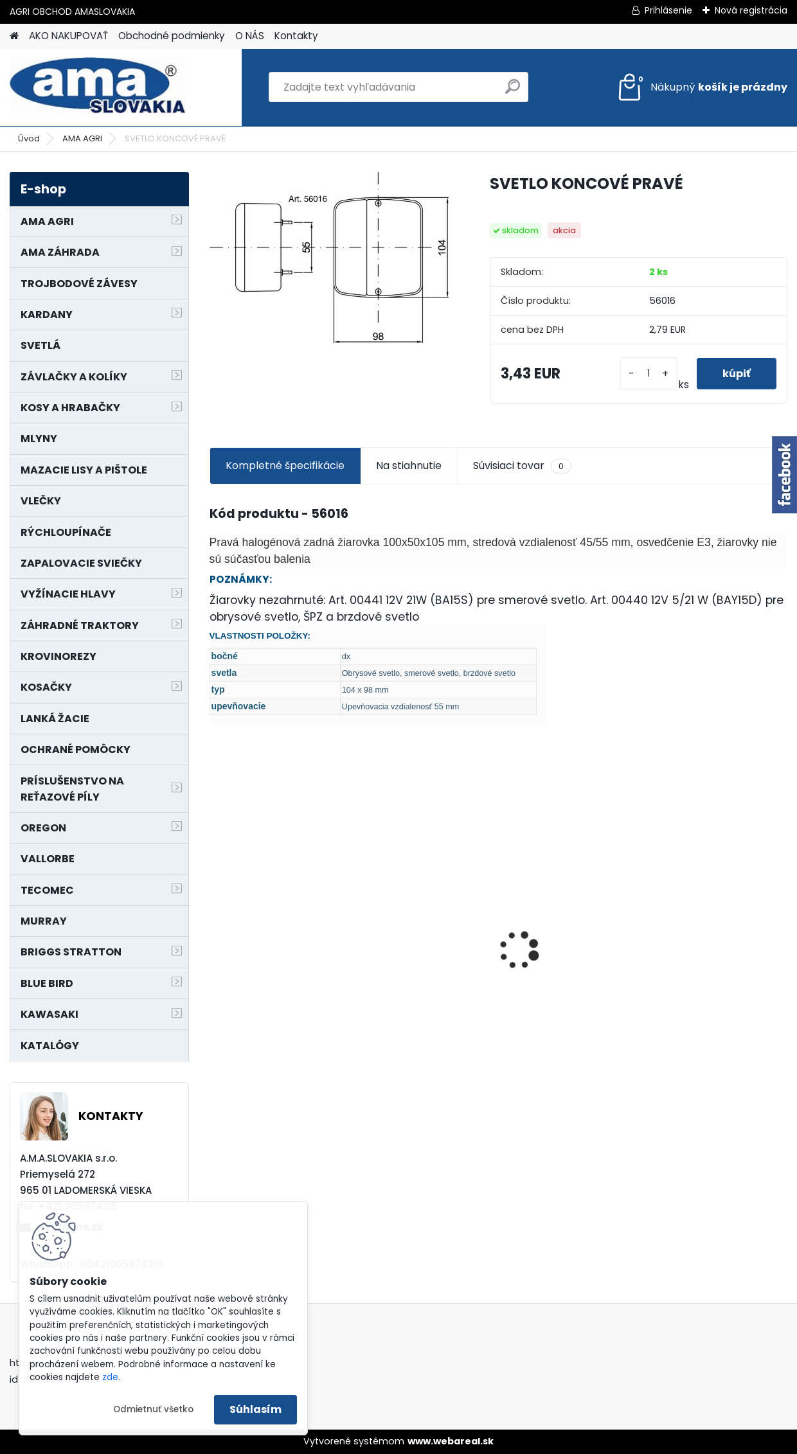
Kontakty (296, 35)
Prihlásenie (668, 10)
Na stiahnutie (409, 465)
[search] (512, 91)
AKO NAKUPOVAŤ (68, 35)
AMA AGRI (82, 138)
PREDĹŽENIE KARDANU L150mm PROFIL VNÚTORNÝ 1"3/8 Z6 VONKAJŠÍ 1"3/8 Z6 (416, 906)
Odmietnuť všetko (153, 1409)
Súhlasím (255, 1409)
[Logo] (98, 87)
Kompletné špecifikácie (285, 465)
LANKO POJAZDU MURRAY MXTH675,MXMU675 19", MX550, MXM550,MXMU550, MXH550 (716, 938)
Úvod (29, 138)
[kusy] (648, 373)
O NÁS (249, 35)
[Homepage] (14, 36)
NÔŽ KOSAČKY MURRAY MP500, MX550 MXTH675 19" (274, 867)
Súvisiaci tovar (522, 466)
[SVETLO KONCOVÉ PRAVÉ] (329, 257)
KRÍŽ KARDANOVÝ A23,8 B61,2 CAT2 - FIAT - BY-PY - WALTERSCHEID (569, 860)
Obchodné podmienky (171, 35)
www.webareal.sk (450, 1441)
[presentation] (216, 928)
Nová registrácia (751, 10)
